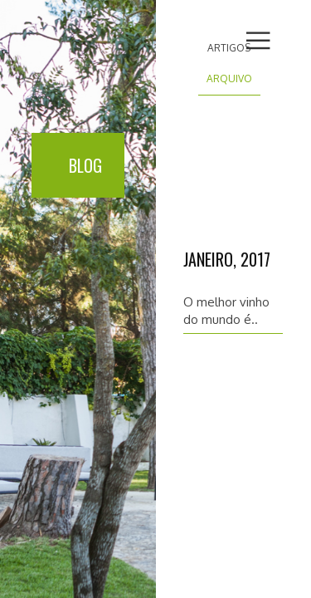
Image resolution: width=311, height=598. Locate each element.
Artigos (228, 48)
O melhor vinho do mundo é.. (226, 310)
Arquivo (229, 78)
